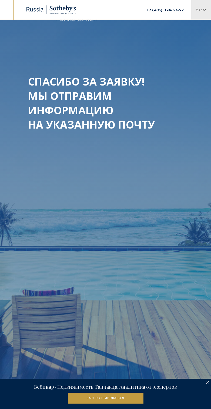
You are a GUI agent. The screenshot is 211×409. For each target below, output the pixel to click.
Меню (201, 9)
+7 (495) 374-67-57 (164, 9)
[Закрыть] (207, 383)
